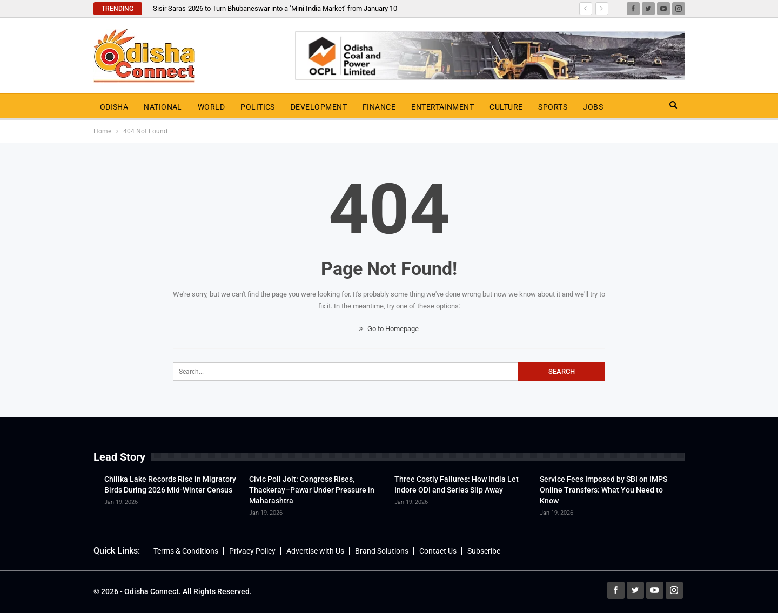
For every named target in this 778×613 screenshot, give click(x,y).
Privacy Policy (252, 551)
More (630, 107)
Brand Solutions (381, 551)
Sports (552, 107)
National (163, 107)
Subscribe (483, 551)
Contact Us (438, 551)
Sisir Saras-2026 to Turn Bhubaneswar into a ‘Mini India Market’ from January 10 (275, 8)
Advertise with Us (315, 551)
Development (319, 107)
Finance (379, 107)
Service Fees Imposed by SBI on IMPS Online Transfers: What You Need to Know (603, 490)
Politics (257, 107)
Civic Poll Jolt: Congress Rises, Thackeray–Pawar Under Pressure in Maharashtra (311, 490)
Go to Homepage (389, 329)
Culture (505, 107)
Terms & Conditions (185, 551)
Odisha (114, 107)
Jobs (593, 107)
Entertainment (442, 107)
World (211, 107)
